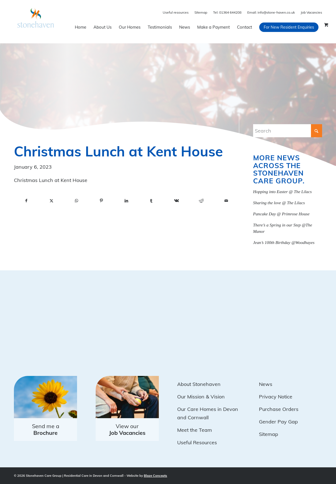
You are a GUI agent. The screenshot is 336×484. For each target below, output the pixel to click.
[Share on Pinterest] (101, 201)
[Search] (287, 130)
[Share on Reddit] (201, 201)
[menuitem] (80, 27)
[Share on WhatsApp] (76, 201)
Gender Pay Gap (278, 421)
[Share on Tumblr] (151, 201)
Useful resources (176, 12)
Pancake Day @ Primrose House (281, 213)
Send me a (45, 429)
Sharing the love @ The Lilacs (279, 202)
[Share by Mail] (226, 201)
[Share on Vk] (176, 201)
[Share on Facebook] (26, 201)
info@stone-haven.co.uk (271, 12)
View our (127, 429)
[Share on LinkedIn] (126, 201)
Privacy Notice (275, 396)
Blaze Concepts (155, 476)
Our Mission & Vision (201, 396)
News (265, 384)
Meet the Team (194, 430)
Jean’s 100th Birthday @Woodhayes (284, 242)
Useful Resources (197, 442)
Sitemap (200, 12)
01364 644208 (227, 12)
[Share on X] (51, 201)
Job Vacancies (311, 12)
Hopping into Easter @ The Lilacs (282, 191)
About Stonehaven (199, 384)
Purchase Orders (278, 409)
